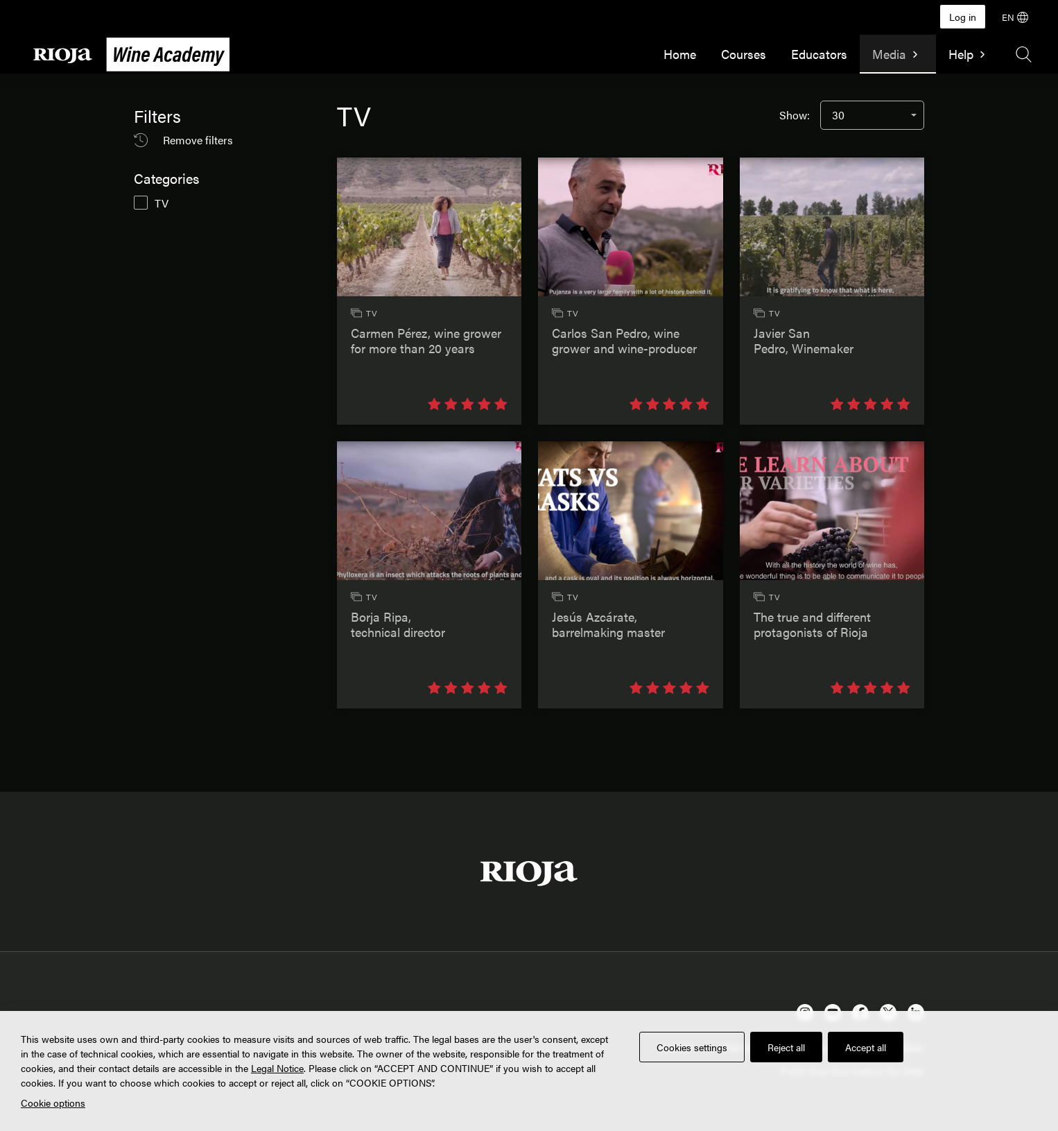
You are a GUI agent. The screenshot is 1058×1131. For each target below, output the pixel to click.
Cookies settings (692, 1047)
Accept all (865, 1047)
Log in (962, 17)
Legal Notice (277, 1068)
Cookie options (53, 1102)
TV (161, 203)
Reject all (786, 1047)
